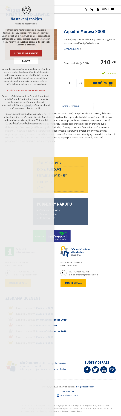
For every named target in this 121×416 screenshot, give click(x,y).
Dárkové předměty (49, 163)
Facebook (87, 369)
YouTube (103, 369)
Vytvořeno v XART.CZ (68, 395)
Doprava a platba (48, 213)
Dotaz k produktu (71, 106)
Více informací (71, 49)
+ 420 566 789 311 (81, 271)
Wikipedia (112, 369)
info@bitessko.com (85, 386)
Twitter (95, 369)
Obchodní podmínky (49, 210)
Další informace (73, 283)
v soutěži (34, 308)
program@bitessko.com (87, 274)
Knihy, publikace (49, 169)
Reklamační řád (47, 217)
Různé (41, 188)
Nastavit (13, 61)
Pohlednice (44, 182)
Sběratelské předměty (52, 176)
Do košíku (100, 83)
